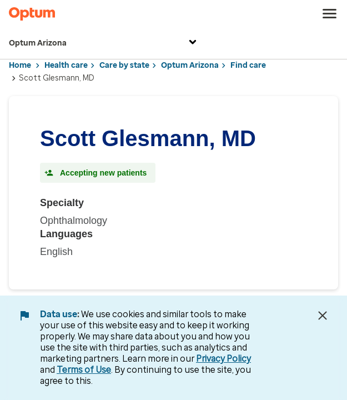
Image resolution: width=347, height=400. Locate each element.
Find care (248, 65)
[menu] (329, 13)
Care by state (124, 65)
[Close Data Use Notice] (322, 315)
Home (20, 65)
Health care (66, 65)
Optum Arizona (104, 43)
